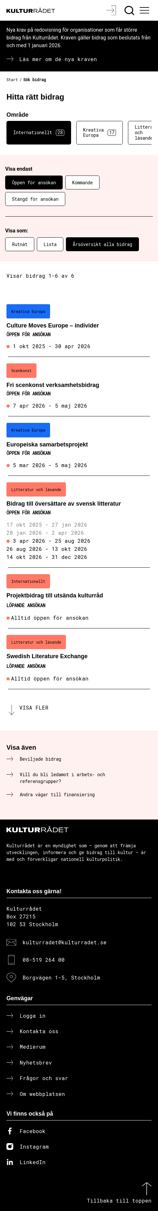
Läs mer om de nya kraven (58, 59)
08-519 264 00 (44, 959)
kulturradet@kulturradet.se (65, 942)
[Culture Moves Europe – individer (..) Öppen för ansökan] (79, 327)
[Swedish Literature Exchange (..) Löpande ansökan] (79, 658)
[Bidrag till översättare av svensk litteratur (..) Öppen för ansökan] (79, 522)
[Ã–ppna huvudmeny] (145, 10)
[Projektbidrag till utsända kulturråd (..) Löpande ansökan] (79, 598)
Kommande (82, 182)
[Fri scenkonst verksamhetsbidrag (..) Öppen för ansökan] (79, 386)
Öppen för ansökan (34, 182)
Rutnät (19, 244)
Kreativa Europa (99, 132)
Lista (50, 244)
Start (12, 79)
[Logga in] (112, 10)
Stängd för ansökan (35, 199)
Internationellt (38, 132)
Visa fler (33, 707)
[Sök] (130, 10)
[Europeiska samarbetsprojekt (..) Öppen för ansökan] (79, 446)
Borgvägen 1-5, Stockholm (61, 977)
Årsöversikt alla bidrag (102, 244)
